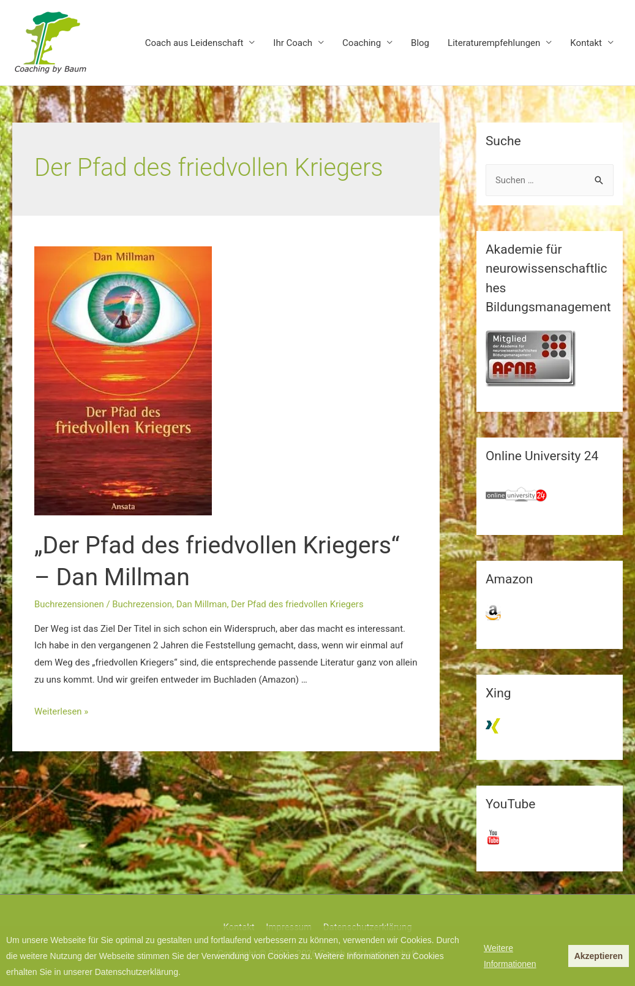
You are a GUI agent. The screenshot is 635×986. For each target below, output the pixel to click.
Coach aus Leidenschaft (194, 42)
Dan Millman (202, 604)
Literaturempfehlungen (494, 42)
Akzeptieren (598, 956)
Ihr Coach (292, 42)
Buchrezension (143, 604)
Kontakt (586, 42)
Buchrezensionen (69, 604)
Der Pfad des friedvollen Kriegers (299, 604)
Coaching (361, 42)
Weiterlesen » (61, 711)
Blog (420, 42)
